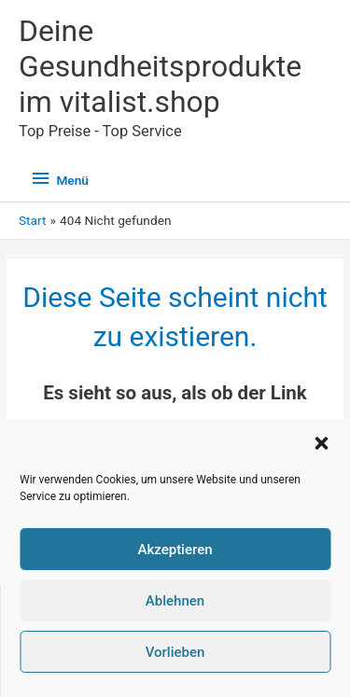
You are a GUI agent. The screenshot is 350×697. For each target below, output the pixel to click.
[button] (321, 443)
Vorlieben (175, 652)
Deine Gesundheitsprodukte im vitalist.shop (160, 66)
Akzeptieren (174, 549)
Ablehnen (175, 600)
